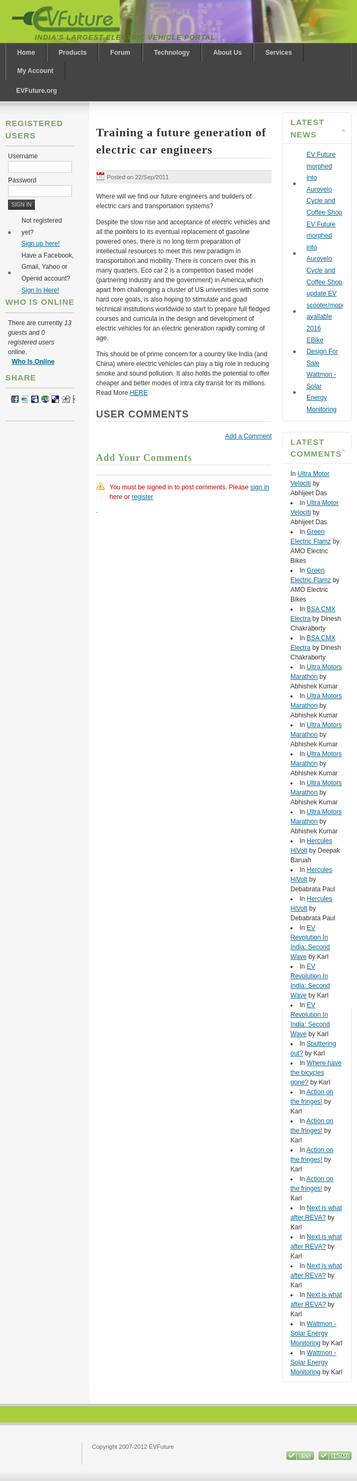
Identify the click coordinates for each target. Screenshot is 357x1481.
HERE (139, 393)
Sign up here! (40, 243)
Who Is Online (33, 361)
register (142, 497)
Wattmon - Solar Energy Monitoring (313, 1333)
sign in (259, 487)
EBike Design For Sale (322, 351)
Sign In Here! (40, 290)
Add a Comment (248, 436)
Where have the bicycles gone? (315, 1072)
